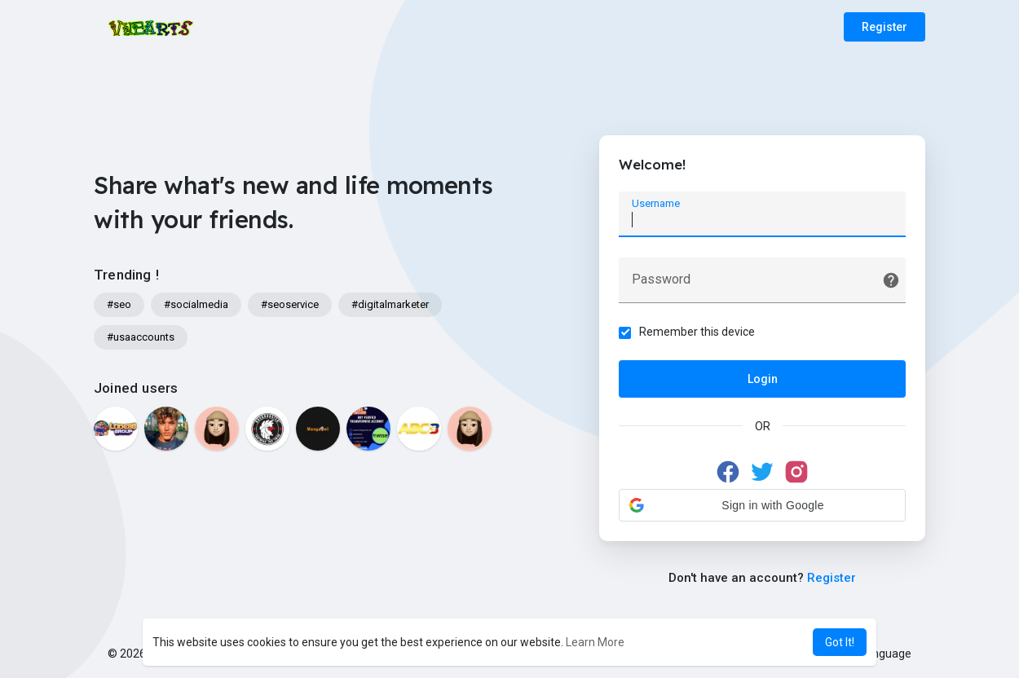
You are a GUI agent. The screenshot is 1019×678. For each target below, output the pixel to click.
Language (879, 653)
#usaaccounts (140, 337)
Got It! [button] (839, 642)
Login (763, 378)
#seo (119, 304)
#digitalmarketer (390, 304)
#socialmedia (196, 304)
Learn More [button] (595, 642)
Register (884, 26)
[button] (762, 505)
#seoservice (290, 304)
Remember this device (698, 331)
